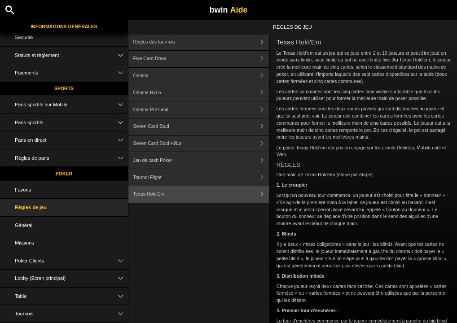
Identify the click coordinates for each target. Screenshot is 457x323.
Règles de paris (71, 158)
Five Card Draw (201, 59)
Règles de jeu (31, 207)
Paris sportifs (71, 122)
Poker (64, 173)
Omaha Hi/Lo (201, 92)
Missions (24, 242)
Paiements (71, 73)
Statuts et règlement (71, 55)
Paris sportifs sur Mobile (71, 104)
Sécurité (24, 37)
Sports (64, 88)
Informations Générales (64, 26)
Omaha (201, 76)
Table (71, 296)
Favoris (23, 189)
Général (23, 225)
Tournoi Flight (201, 177)
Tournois (71, 314)
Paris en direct (71, 140)
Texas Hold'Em (201, 194)
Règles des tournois (201, 42)
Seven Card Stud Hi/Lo (201, 143)
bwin (228, 9)
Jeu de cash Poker (201, 160)
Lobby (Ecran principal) (71, 278)
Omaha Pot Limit (201, 109)
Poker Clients (71, 261)
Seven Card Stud (201, 126)
